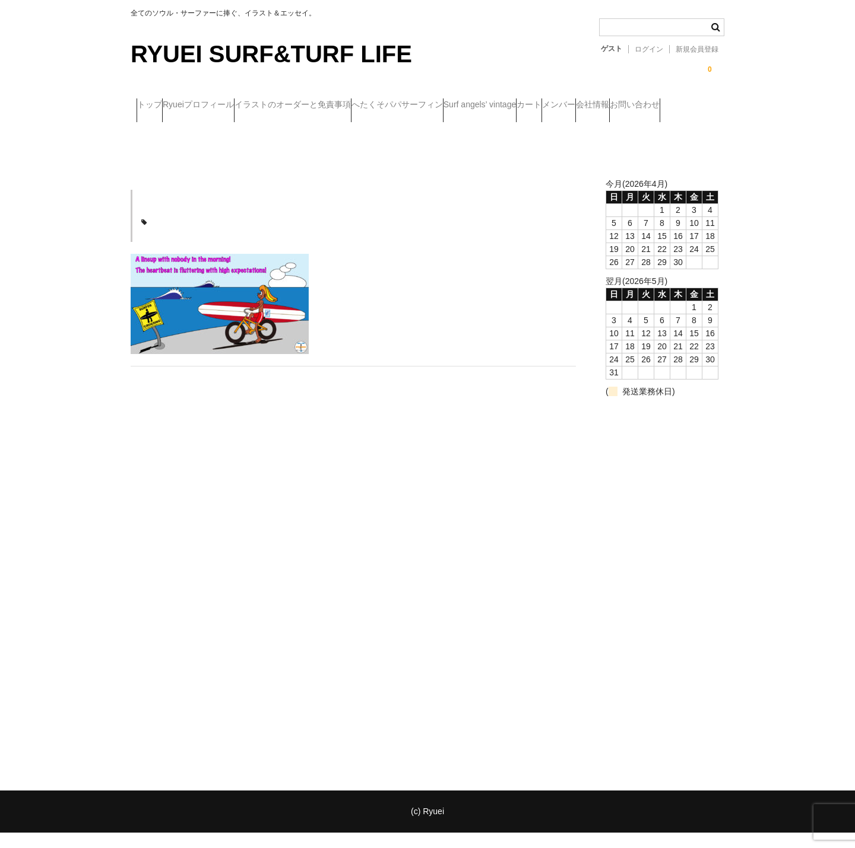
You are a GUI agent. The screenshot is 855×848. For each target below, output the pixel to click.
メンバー (159, 130)
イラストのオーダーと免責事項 (346, 105)
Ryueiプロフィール (228, 105)
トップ (155, 105)
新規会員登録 (697, 49)
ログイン (649, 49)
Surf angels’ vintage (580, 105)
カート (653, 105)
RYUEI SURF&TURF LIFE (271, 54)
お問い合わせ (283, 130)
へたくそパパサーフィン (474, 105)
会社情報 (216, 130)
